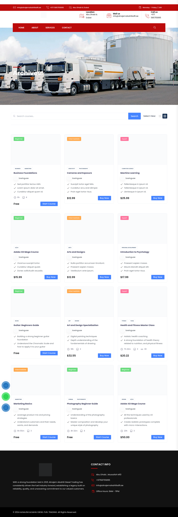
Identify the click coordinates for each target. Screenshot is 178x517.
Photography (83, 168)
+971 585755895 (57, 7)
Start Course (48, 203)
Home (21, 27)
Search (134, 116)
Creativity (71, 168)
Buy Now (104, 198)
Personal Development (129, 247)
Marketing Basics (23, 403)
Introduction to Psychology (134, 251)
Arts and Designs (76, 251)
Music (17, 321)
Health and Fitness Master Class (137, 325)
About (35, 27)
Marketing (28, 168)
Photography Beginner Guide (82, 403)
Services (50, 27)
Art (69, 321)
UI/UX (16, 247)
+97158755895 (103, 480)
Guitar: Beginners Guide (26, 325)
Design (77, 321)
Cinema (70, 399)
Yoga (132, 321)
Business (18, 168)
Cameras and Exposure (79, 172)
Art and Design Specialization (82, 325)
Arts (69, 247)
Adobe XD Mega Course (26, 251)
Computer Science (127, 168)
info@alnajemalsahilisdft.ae (29, 7)
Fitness (124, 321)
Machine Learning (130, 172)
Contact (67, 27)
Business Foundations (25, 172)
